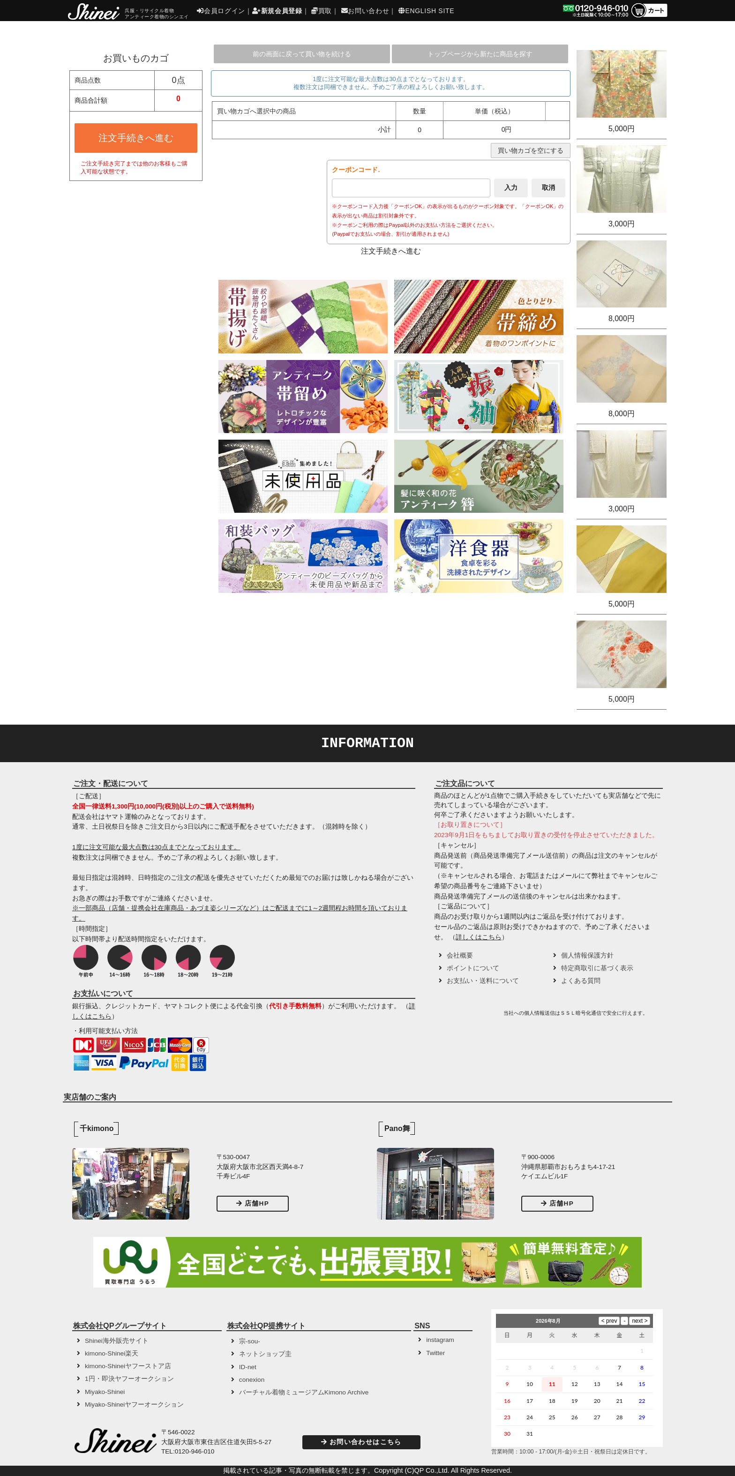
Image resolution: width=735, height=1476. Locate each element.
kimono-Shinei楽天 (111, 1353)
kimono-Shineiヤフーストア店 (128, 1366)
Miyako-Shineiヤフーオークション (134, 1404)
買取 (321, 11)
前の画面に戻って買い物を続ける (302, 54)
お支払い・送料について (483, 980)
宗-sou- (249, 1341)
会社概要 (460, 955)
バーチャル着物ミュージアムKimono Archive (303, 1392)
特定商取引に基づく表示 (597, 968)
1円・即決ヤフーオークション (129, 1378)
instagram (440, 1339)
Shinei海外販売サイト (117, 1340)
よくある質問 (580, 980)
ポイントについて (473, 968)
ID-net (247, 1367)
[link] (467, 1016)
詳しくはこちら (479, 937)
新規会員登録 (277, 11)
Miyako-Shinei (105, 1391)
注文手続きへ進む (135, 138)
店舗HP (253, 1203)
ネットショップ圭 (265, 1353)
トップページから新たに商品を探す (480, 54)
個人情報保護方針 (587, 955)
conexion (251, 1379)
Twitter (435, 1352)
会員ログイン (221, 11)
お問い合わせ (365, 11)
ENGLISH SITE (426, 11)
